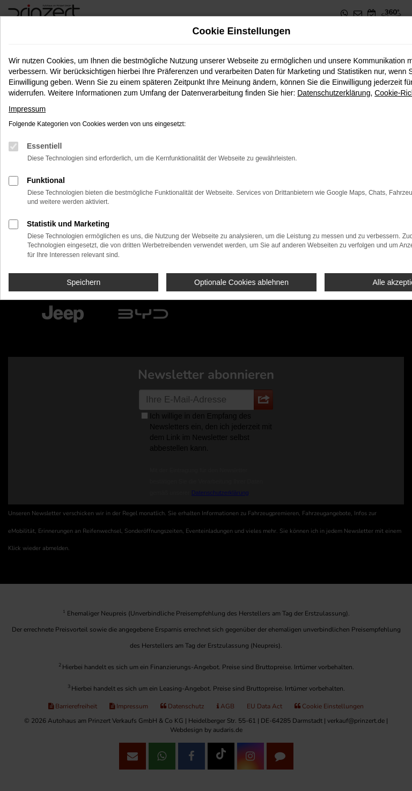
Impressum (27, 109)
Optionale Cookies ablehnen (241, 282)
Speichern (83, 282)
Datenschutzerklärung (333, 93)
